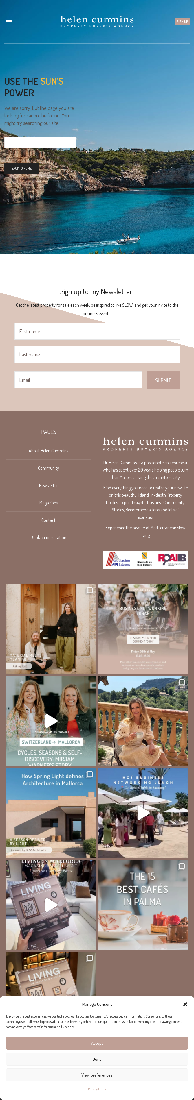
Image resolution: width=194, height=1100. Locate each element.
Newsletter (48, 485)
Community (48, 468)
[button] (185, 1004)
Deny (97, 1059)
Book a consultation (48, 537)
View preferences (97, 1075)
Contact (48, 520)
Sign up (182, 21)
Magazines (48, 503)
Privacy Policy (97, 1089)
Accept (97, 1043)
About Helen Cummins (48, 451)
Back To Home (22, 168)
